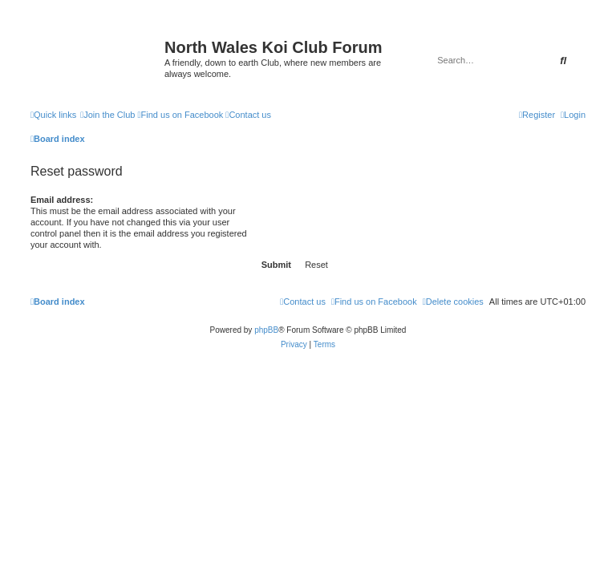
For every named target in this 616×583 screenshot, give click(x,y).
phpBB (266, 330)
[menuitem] (107, 114)
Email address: (61, 199)
